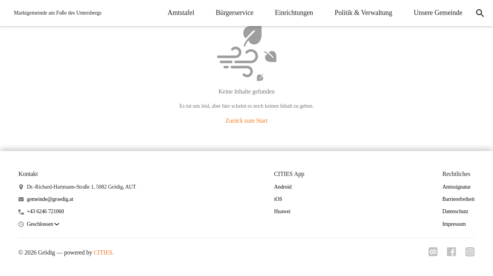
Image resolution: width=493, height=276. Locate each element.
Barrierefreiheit (458, 199)
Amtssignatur (456, 187)
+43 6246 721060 (45, 211)
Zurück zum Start (246, 120)
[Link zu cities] (433, 254)
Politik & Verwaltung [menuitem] (363, 12)
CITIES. (104, 252)
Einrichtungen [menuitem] (294, 12)
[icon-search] (480, 13)
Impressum (454, 224)
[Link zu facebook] (451, 254)
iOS (278, 199)
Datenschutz (455, 211)
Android (283, 187)
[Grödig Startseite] (55, 13)
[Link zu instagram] (470, 254)
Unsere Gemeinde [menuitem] (438, 12)
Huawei (282, 211)
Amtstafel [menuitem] (181, 12)
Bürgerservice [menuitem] (234, 12)
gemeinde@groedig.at (50, 199)
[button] (43, 224)
